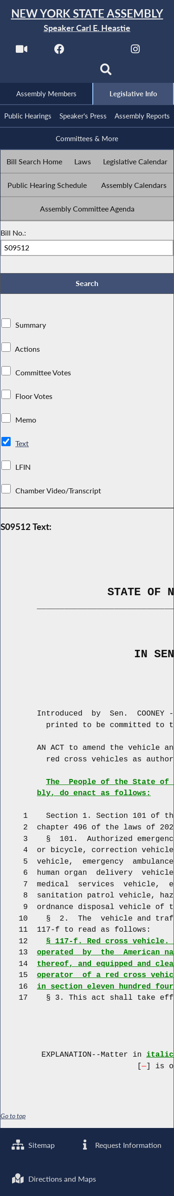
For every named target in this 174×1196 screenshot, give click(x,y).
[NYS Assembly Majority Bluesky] (68, 72)
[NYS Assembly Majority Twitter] (97, 51)
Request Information (119, 1144)
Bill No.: (13, 232)
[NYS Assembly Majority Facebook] (59, 51)
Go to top (13, 1117)
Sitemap (33, 1144)
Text (22, 443)
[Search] (106, 72)
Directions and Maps (54, 1178)
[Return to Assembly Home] (87, 20)
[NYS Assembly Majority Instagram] (135, 51)
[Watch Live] (21, 51)
